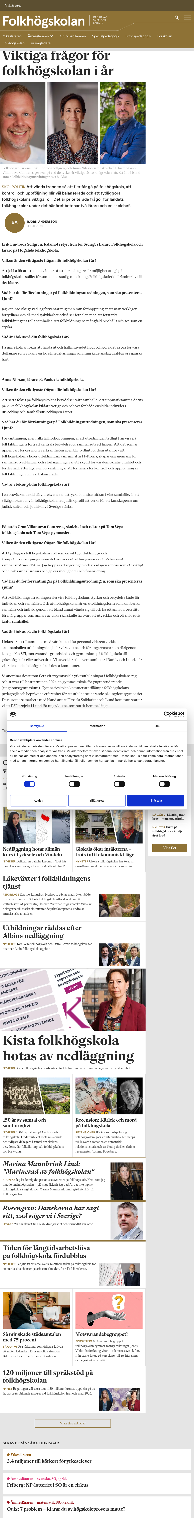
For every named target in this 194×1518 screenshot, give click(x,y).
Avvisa (38, 800)
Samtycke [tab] (37, 726)
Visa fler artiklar (73, 1432)
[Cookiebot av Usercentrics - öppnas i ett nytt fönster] (166, 714)
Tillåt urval (97, 800)
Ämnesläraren (38, 36)
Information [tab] (97, 726)
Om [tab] (157, 726)
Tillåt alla (155, 800)
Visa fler (169, 857)
